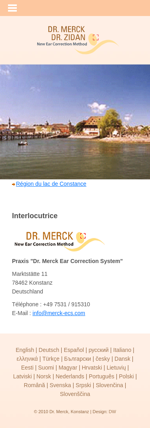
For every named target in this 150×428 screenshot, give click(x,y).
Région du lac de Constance (51, 184)
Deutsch (49, 350)
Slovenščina (75, 394)
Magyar (67, 367)
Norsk (43, 376)
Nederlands (70, 376)
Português (101, 376)
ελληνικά (27, 359)
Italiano (122, 350)
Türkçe (51, 359)
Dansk (122, 359)
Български (77, 359)
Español (74, 350)
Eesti (27, 367)
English (25, 350)
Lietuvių (116, 367)
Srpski (83, 385)
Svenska (60, 385)
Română (34, 385)
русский (98, 350)
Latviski (22, 376)
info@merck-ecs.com (58, 313)
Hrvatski (92, 367)
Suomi (46, 367)
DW (112, 411)
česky (103, 359)
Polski (126, 376)
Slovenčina (109, 385)
